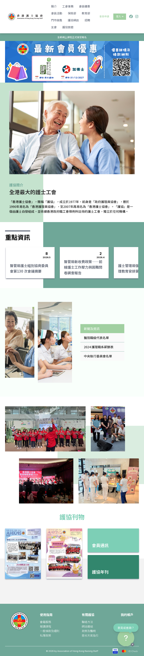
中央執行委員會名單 (98, 356)
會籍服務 (45, 622)
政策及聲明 (89, 631)
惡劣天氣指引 (90, 635)
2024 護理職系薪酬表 (98, 347)
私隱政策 (45, 635)
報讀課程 (45, 626)
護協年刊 (100, 572)
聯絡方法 (87, 622)
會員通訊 (100, 545)
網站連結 (87, 626)
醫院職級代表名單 (96, 337)
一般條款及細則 (49, 631)
